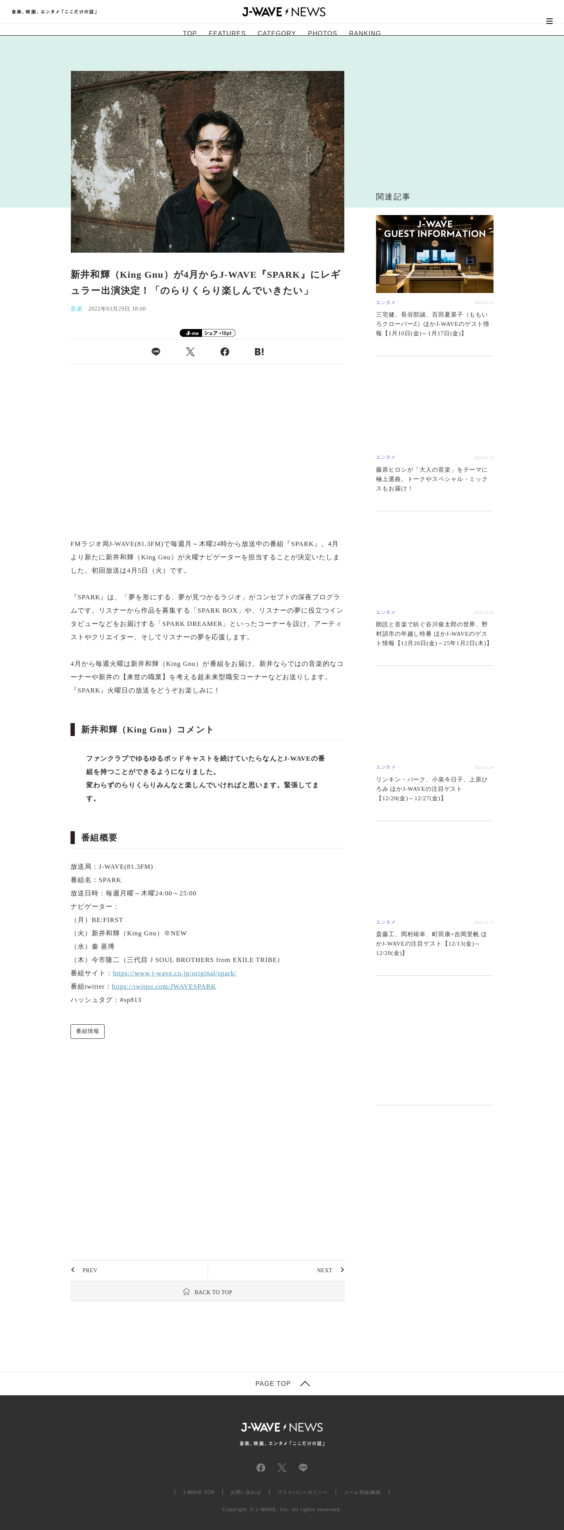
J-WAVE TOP (199, 1492)
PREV (90, 1270)
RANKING (365, 33)
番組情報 (87, 1031)
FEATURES (227, 33)
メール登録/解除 (362, 1492)
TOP (190, 33)
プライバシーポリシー (302, 1492)
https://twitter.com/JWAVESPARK (164, 986)
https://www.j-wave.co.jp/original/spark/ (175, 973)
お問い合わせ (246, 1492)
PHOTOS (322, 33)
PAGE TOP (273, 1384)
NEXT (325, 1270)
